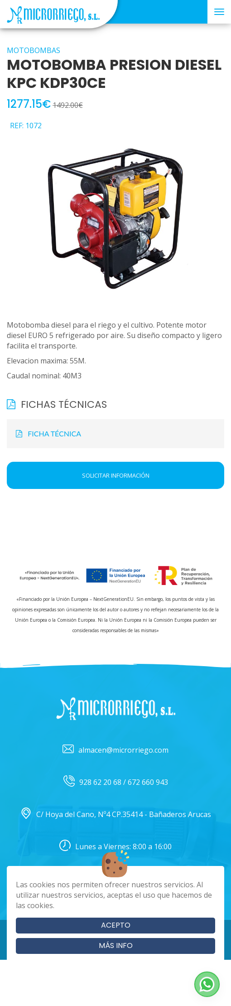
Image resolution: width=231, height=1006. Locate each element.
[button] (207, 984)
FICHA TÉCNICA (48, 433)
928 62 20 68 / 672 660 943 (115, 782)
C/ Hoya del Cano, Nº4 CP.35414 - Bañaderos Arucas (115, 815)
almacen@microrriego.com (115, 750)
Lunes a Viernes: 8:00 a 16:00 (115, 847)
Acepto (115, 925)
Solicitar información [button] (115, 475)
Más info (116, 945)
